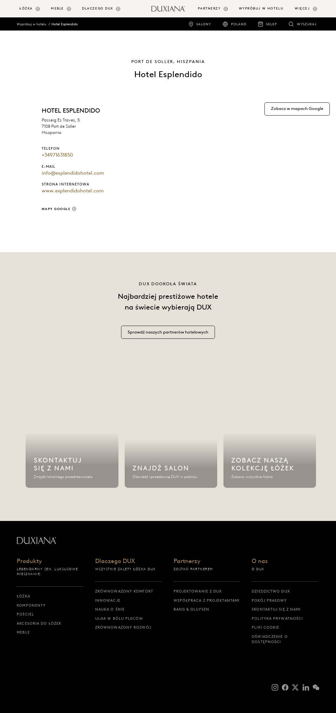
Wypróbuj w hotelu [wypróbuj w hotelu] (261, 8)
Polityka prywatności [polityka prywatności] (277, 618)
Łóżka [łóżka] (23, 596)
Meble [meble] (23, 632)
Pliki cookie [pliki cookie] (265, 627)
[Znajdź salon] (171, 434)
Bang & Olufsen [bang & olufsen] (191, 609)
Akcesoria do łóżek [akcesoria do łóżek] (39, 623)
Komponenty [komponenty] (31, 605)
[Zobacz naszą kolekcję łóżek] (269, 434)
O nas (260, 561)
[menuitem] (32, 8)
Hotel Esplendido (65, 24)
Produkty (29, 561)
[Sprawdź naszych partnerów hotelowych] (168, 336)
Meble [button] (57, 8)
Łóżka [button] (26, 8)
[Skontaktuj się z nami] (72, 434)
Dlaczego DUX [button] (97, 8)
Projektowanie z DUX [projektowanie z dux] (198, 591)
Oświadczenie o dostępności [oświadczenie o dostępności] (269, 639)
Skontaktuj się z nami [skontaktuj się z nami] (276, 609)
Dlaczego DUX (115, 561)
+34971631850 (57, 155)
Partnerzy (187, 561)
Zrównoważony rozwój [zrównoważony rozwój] (123, 627)
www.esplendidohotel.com (73, 191)
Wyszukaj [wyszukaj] (307, 24)
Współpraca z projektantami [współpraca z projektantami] (207, 600)
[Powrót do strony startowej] (168, 8)
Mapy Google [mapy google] (56, 209)
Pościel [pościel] (25, 614)
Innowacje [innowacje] (107, 600)
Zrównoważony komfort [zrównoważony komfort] (124, 591)
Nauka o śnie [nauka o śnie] (110, 609)
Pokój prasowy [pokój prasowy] (269, 600)
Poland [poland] (238, 24)
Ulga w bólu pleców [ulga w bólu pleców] (119, 618)
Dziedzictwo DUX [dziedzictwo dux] (271, 591)
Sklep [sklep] (271, 24)
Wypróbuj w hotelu (31, 24)
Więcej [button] (302, 8)
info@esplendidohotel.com (73, 173)
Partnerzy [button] (209, 8)
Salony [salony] (203, 24)
